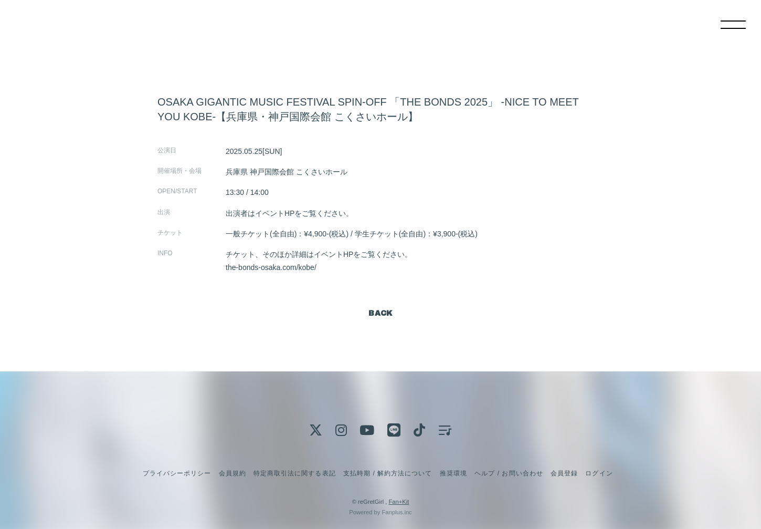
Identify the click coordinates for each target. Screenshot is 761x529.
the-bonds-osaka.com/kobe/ (271, 267)
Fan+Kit (398, 502)
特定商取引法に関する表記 (294, 473)
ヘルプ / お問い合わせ (508, 473)
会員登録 (564, 473)
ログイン (598, 473)
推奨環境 (453, 473)
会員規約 (232, 473)
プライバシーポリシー (177, 473)
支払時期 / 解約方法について (387, 473)
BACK (380, 313)
